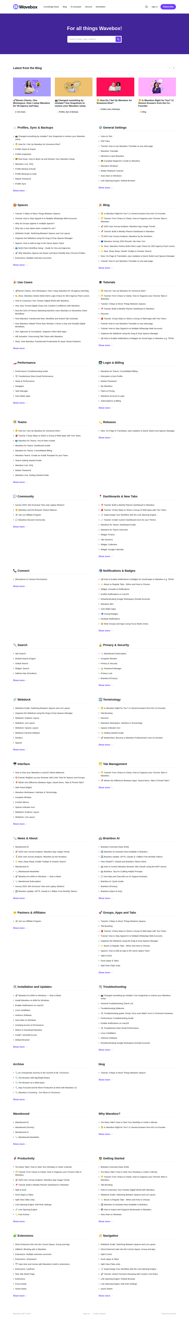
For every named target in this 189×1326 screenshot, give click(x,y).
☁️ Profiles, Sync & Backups (67, 112)
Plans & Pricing (107, 391)
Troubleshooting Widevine (111, 1008)
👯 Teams (20, 422)
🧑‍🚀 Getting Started (111, 1158)
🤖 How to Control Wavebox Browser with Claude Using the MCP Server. (133, 866)
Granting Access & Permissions (28, 1025)
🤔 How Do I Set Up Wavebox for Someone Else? (114, 101)
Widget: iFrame (107, 534)
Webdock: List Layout (24, 723)
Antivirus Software (22, 1015)
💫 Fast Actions (21, 1214)
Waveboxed (21, 1113)
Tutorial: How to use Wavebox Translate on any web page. (126, 146)
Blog (65, 7)
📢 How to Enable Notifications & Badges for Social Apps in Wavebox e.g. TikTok (136, 338)
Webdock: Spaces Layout (25, 728)
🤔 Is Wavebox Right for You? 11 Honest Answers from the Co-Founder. (156, 103)
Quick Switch (106, 1289)
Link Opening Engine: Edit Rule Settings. (32, 1204)
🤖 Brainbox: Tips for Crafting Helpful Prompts (120, 871)
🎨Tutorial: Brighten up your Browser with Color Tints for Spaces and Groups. (49, 777)
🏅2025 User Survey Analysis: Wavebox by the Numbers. (126, 236)
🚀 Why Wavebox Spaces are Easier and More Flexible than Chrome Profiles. (49, 253)
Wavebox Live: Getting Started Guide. (31, 475)
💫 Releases (107, 422)
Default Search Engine (24, 658)
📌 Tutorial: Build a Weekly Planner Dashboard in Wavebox (126, 231)
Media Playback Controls (111, 171)
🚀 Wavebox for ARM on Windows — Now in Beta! (37, 876)
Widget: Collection (108, 544)
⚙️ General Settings (113, 127)
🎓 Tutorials (107, 282)
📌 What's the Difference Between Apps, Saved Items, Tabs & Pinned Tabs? (48, 782)
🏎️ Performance (24, 362)
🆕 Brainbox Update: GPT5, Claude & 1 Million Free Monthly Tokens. (45, 891)
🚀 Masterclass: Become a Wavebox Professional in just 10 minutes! (131, 738)
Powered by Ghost (168, 1314)
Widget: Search (21, 668)
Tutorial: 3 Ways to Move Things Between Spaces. (37, 213)
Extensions (19, 1279)
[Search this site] (146, 7)
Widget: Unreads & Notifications (114, 589)
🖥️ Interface (21, 764)
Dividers (18, 738)
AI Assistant (76, 7)
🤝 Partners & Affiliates (29, 912)
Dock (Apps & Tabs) (109, 960)
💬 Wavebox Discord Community (29, 520)
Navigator (18, 386)
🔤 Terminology (110, 699)
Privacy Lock (105, 673)
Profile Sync (19, 184)
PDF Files (104, 141)
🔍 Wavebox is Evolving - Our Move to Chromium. (37, 1092)
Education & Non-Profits (110, 376)
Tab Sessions (106, 539)
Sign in (155, 7)
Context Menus (21, 802)
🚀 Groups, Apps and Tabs (117, 912)
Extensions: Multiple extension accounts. (32, 258)
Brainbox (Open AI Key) (110, 891)
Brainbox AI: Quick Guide (111, 881)
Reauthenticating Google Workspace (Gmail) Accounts (124, 599)
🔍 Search (20, 645)
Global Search (20, 663)
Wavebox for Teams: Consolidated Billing (118, 371)
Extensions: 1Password (24, 1259)
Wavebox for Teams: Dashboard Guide (31, 445)
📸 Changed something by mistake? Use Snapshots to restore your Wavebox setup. (70, 103)
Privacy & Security (108, 663)
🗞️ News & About (25, 838)
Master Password (22, 179)
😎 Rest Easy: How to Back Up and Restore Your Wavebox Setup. (44, 159)
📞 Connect (21, 570)
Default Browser (21, 1040)
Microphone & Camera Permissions (30, 579)
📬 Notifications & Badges (117, 570)
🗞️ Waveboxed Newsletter (26, 871)
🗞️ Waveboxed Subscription (112, 653)
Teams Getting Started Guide (27, 460)
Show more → (20, 190)
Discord (88, 7)
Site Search (19, 653)
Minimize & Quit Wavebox (111, 156)
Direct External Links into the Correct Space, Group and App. (41, 1244)
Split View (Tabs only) (109, 965)
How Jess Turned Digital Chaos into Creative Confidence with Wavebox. (46, 306)
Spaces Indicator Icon (109, 728)
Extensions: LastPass (24, 1269)
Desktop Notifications (109, 619)
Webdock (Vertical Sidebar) (26, 733)
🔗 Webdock (22, 699)
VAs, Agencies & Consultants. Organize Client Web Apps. (40, 331)
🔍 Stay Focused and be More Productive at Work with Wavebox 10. (45, 1087)
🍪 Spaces (20, 205)
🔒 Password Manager (110, 668)
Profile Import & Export (24, 149)
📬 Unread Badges (108, 614)
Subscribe (168, 7)
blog (102, 1064)
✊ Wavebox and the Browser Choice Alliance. (35, 510)
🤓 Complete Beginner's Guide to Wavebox (119, 161)
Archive (18, 1064)
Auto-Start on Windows (110, 176)
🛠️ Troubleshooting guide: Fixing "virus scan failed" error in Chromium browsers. (136, 1013)
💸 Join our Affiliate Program (27, 515)
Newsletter (100, 7)
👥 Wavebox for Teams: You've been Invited (34, 440)
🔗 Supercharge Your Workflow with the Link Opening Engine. (128, 515)
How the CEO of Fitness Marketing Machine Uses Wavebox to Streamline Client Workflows (50, 312)
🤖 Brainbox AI (109, 838)
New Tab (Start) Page (24, 1274)
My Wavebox (105, 386)
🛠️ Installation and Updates (32, 986)
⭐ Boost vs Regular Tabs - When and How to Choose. (124, 584)
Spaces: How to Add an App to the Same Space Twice (38, 243)
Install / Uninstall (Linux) (25, 1035)
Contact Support (99, 1314)
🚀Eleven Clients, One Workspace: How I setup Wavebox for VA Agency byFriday (31, 103)
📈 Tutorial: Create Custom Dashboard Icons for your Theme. (127, 520)
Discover (104, 314)
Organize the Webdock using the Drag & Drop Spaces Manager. (43, 238)
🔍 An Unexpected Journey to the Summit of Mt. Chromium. (41, 1073)
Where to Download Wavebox (27, 1030)
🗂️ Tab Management (113, 764)
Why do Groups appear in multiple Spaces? (33, 223)
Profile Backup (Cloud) (24, 169)
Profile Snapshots (22, 154)
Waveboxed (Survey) (23, 1127)
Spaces (17, 743)
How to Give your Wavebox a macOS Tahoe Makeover (38, 772)
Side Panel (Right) (22, 787)
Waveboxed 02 (21, 847)
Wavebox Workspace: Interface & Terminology (120, 723)
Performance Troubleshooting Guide (30, 371)
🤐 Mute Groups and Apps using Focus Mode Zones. (124, 624)
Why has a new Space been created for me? (34, 228)
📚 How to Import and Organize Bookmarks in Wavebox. (125, 1209)
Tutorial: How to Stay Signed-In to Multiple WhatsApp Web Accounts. (45, 218)
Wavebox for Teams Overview (113, 530)
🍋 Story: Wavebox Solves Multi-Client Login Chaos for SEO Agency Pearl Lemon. (137, 246)
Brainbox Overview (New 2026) (114, 847)
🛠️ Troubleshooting (112, 986)
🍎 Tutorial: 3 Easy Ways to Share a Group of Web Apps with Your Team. (133, 318)
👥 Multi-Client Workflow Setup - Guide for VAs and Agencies (41, 248)
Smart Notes (19, 1289)
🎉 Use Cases (20, 112)
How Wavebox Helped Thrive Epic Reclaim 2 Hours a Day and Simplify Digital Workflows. (49, 325)
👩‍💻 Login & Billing (111, 362)
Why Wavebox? (109, 1113)
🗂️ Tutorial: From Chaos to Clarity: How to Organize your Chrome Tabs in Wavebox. (133, 220)
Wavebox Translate (108, 151)
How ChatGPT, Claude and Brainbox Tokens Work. (123, 861)
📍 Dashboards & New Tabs (118, 496)
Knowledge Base (51, 7)
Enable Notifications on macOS (114, 594)
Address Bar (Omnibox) (25, 673)
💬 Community (23, 496)
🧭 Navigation (108, 1235)
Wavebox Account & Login (112, 396)
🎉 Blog (143, 112)
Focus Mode (19, 1284)
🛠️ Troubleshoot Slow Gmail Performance (33, 376)
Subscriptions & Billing (110, 401)
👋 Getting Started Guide (111, 733)
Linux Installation (21, 1010)
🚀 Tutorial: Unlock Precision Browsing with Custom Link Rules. (128, 1274)
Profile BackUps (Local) (25, 174)
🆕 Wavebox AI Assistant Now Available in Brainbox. (123, 852)
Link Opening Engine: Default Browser (117, 180)
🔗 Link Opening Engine (25, 1209)
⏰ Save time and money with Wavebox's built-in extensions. (41, 1264)
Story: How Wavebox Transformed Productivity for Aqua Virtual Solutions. (47, 341)
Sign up (86, 1314)
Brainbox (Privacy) (108, 678)
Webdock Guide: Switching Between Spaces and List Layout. (41, 233)
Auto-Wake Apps (21, 396)
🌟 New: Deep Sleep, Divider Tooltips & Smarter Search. (125, 251)
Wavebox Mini (106, 604)
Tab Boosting (106, 713)
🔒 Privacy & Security (114, 645)
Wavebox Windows (108, 166)
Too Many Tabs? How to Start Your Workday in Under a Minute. (128, 1122)
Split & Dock (105, 955)
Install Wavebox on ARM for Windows (31, 1000)
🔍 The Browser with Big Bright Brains (31, 1078)
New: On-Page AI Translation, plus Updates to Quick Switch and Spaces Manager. (137, 256)
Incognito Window (108, 658)
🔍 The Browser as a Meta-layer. (29, 1082)
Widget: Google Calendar (111, 549)
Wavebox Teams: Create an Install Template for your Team (40, 455)
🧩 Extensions (23, 1235)
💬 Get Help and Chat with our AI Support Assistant (123, 876)
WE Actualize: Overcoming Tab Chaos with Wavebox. (38, 336)
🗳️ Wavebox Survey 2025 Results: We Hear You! (122, 241)
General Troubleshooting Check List (116, 1003)
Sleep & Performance (24, 381)
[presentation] (169, 68)
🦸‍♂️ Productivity (24, 1158)
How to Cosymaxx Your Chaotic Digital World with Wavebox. (41, 301)
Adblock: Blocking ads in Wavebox (29, 1249)
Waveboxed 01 (21, 866)
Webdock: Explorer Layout (26, 718)
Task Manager (20, 391)
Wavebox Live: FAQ (23, 164)
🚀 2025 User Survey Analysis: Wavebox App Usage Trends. (127, 226)
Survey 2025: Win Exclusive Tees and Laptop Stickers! (38, 505)
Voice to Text (105, 136)
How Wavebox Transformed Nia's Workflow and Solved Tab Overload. (45, 318)
